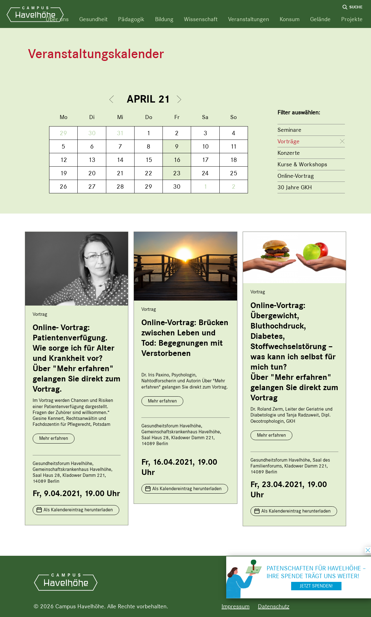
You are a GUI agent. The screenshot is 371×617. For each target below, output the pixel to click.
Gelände (320, 19)
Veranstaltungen (248, 19)
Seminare (289, 129)
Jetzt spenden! (316, 586)
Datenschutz (273, 606)
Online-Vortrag (295, 175)
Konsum (290, 19)
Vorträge (288, 141)
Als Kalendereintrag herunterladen (78, 510)
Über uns (57, 19)
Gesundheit (93, 19)
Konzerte (288, 152)
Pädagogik (131, 19)
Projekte (352, 19)
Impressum (236, 606)
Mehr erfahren (53, 438)
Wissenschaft (201, 19)
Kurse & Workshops (302, 164)
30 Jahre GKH (294, 187)
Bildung (164, 19)
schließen (368, 550)
